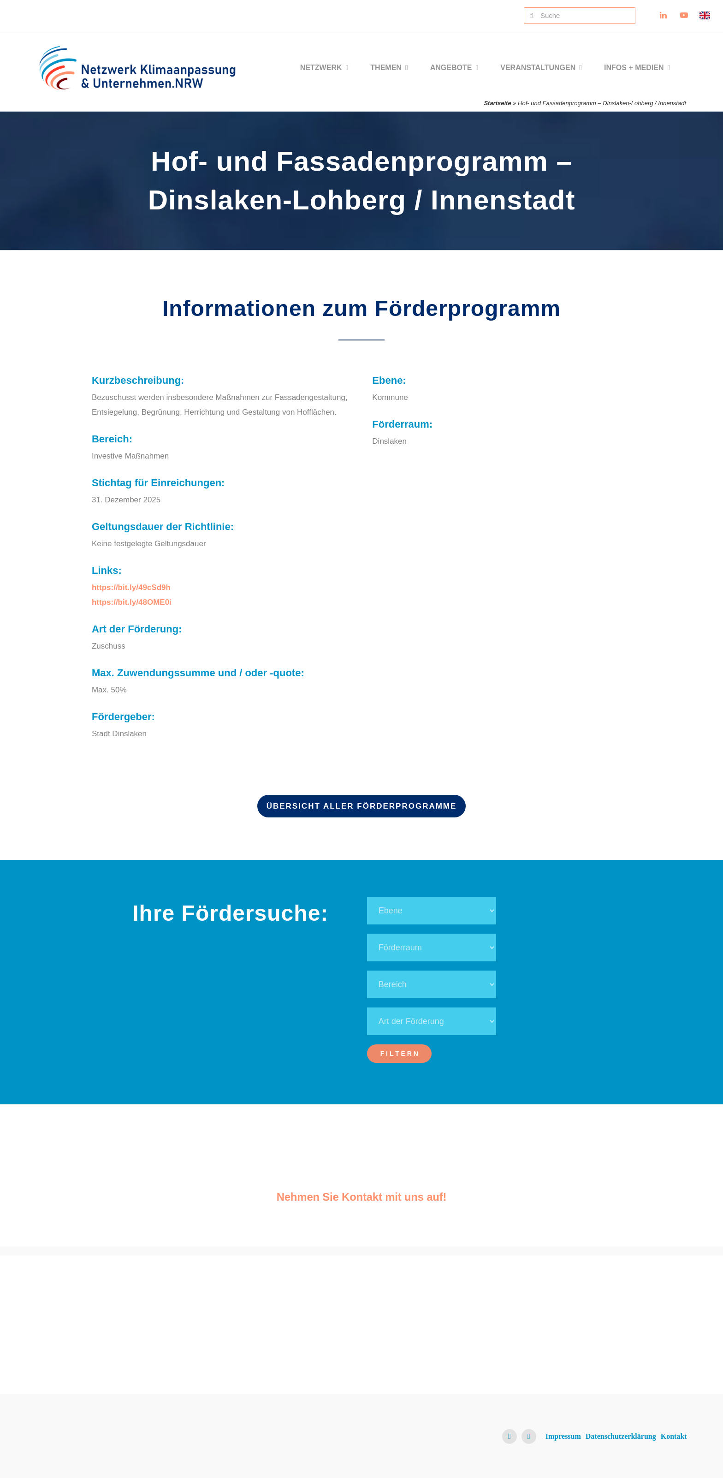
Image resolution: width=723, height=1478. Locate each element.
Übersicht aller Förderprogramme (362, 806)
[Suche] (579, 15)
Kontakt (674, 1436)
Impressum (563, 1436)
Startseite (497, 103)
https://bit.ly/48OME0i (132, 602)
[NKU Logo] (137, 49)
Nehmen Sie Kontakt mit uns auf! (362, 1197)
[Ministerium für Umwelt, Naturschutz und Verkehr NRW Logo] (615, 1308)
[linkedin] (509, 1436)
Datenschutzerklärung (621, 1436)
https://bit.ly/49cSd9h (131, 587)
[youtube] (529, 1436)
